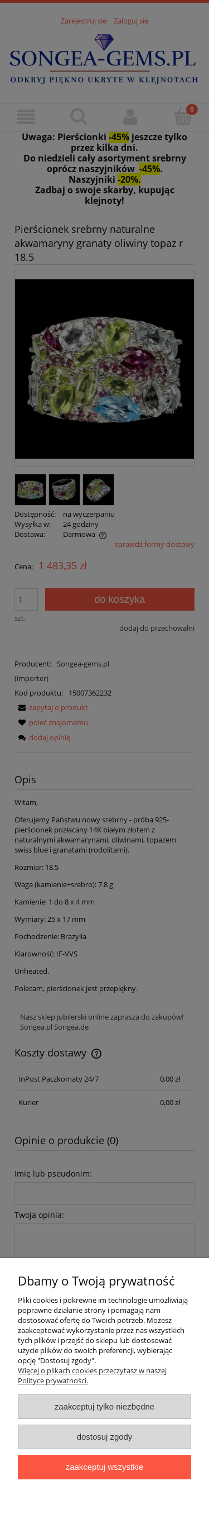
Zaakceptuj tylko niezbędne (104, 1406)
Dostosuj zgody (105, 1436)
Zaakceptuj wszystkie (104, 1467)
